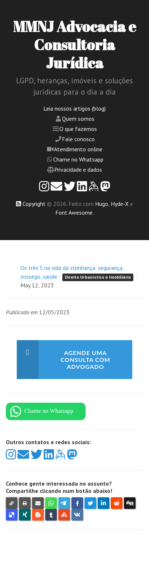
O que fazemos (78, 128)
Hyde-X (120, 203)
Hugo (101, 203)
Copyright (34, 203)
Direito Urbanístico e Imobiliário (98, 277)
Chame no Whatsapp (78, 159)
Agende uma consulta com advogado (85, 359)
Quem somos (78, 118)
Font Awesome (74, 212)
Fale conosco (78, 139)
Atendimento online (78, 149)
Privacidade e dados (78, 169)
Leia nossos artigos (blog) (74, 108)
